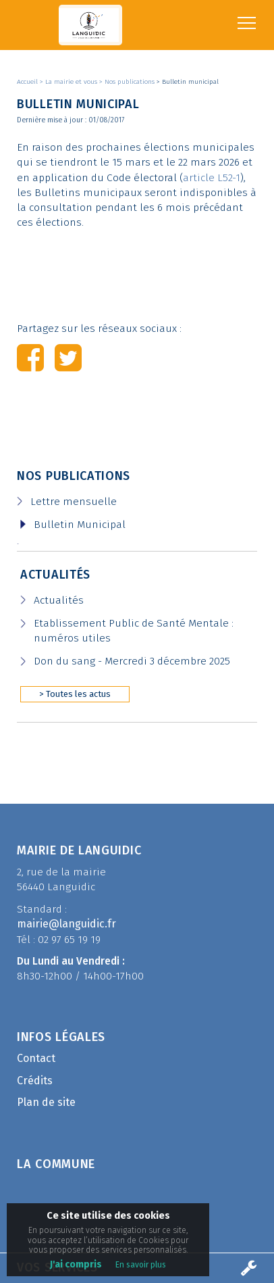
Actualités (55, 574)
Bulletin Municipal (80, 524)
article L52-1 (211, 178)
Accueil (28, 82)
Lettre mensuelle (73, 501)
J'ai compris (76, 1264)
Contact (36, 1058)
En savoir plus (140, 1264)
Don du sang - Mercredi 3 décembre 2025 (132, 661)
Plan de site (46, 1102)
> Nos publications (128, 82)
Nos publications (73, 475)
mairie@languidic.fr (66, 923)
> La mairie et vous (69, 82)
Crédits (35, 1080)
